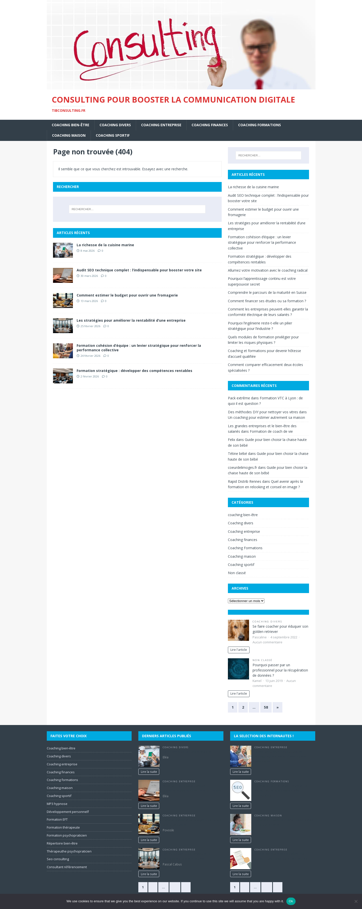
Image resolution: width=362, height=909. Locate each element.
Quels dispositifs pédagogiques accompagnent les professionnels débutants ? (280, 756)
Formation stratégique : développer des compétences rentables (134, 370)
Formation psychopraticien (67, 835)
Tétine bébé (237, 453)
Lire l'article (238, 650)
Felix (231, 439)
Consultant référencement (67, 867)
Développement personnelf (68, 811)
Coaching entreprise (161, 124)
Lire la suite (149, 772)
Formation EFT (57, 819)
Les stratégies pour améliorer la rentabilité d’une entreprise (131, 320)
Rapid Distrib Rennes (244, 481)
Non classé (237, 572)
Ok (291, 901)
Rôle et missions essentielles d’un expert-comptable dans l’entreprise (281, 856)
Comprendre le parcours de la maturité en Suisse (267, 292)
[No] (355, 901)
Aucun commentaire (267, 642)
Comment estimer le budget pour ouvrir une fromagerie (127, 295)
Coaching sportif (113, 135)
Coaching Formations (259, 124)
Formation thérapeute (63, 827)
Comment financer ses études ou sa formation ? (267, 301)
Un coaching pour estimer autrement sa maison (266, 417)
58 (266, 707)
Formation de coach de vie (271, 431)
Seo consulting (58, 859)
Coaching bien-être (61, 748)
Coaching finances (210, 124)
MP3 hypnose (57, 803)
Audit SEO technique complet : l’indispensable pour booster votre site (139, 270)
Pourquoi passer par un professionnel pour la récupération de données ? (280, 670)
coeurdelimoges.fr (242, 467)
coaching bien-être (70, 124)
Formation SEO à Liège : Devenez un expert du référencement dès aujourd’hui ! (282, 791)
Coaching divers (115, 124)
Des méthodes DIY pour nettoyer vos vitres (263, 412)
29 (175, 887)
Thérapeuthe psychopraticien (69, 851)
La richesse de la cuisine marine (105, 244)
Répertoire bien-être (62, 843)
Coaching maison (69, 135)
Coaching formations (62, 780)
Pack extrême (239, 398)
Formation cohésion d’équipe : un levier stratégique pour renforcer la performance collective (139, 347)
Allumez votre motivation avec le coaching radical (268, 270)
